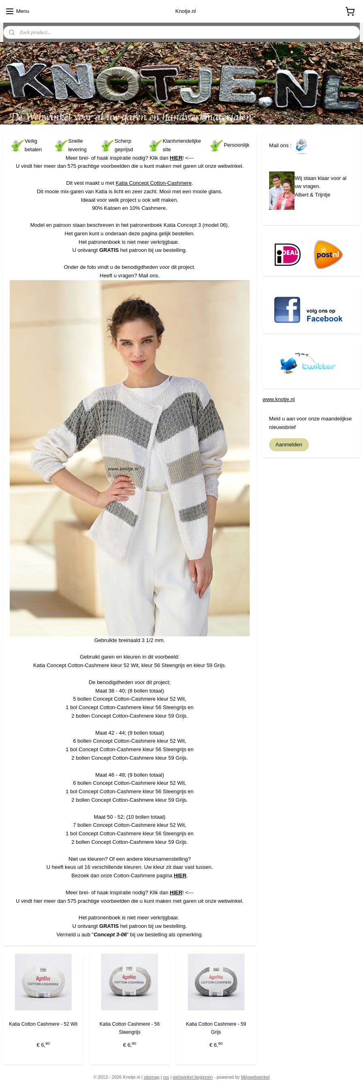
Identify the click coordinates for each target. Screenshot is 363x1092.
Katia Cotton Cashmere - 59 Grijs (216, 1028)
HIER (176, 157)
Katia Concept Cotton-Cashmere (154, 183)
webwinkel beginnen (193, 1077)
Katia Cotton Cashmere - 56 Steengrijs (130, 1028)
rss (166, 1077)
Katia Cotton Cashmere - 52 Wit (43, 1024)
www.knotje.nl (279, 399)
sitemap (151, 1077)
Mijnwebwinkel (255, 1077)
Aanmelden (289, 444)
